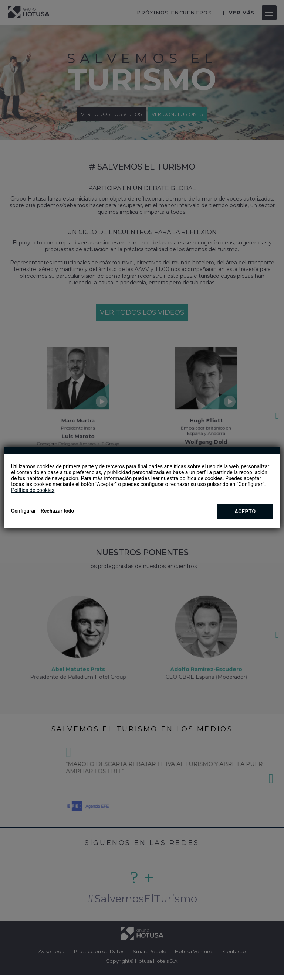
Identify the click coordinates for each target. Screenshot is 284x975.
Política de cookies (32, 490)
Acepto (245, 511)
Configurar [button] (23, 511)
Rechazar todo (57, 511)
